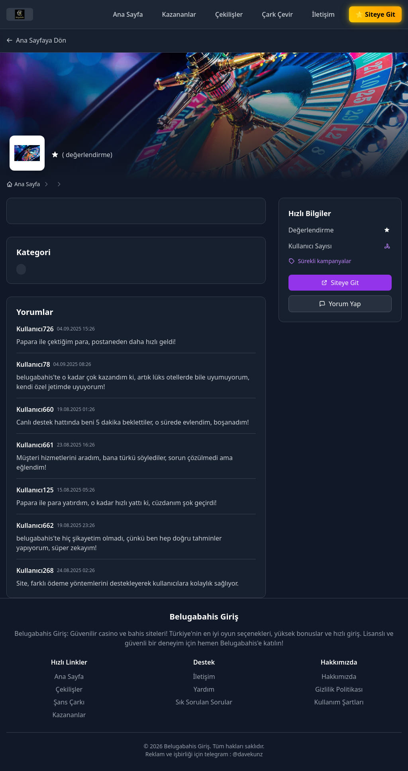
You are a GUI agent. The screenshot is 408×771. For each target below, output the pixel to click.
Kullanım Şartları (339, 702)
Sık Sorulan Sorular (204, 702)
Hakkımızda (339, 676)
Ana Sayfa (128, 14)
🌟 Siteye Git (375, 14)
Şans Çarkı (68, 702)
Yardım (204, 689)
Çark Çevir (277, 14)
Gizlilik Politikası (339, 689)
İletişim (323, 14)
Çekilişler (229, 14)
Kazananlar (179, 14)
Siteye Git (340, 282)
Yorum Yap (340, 303)
